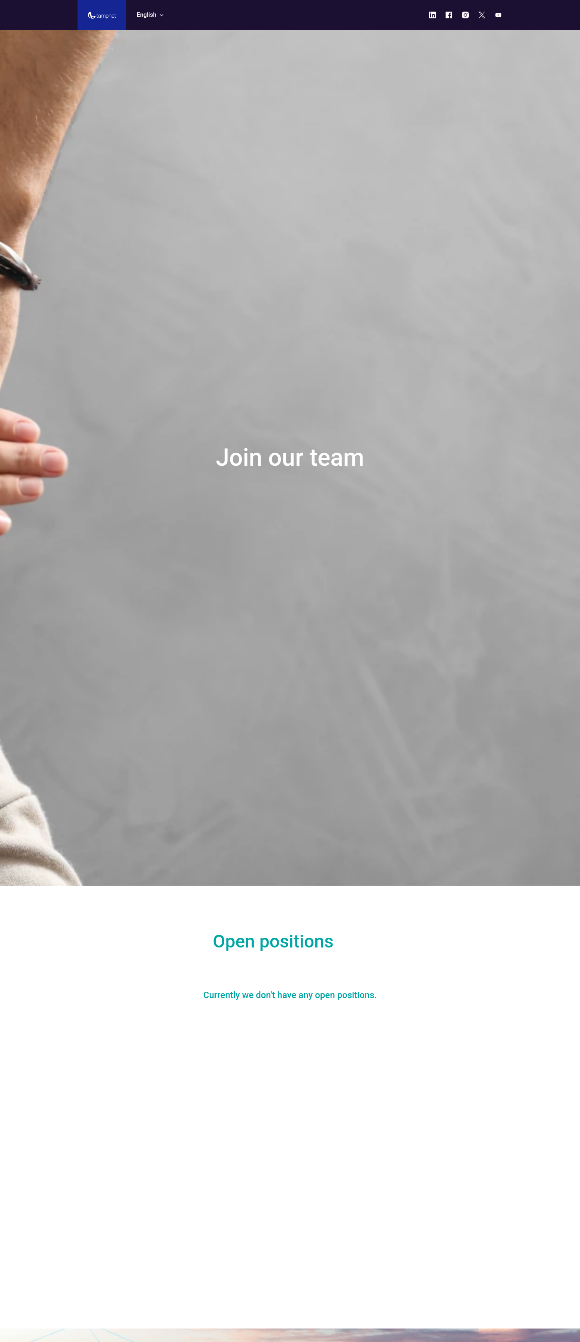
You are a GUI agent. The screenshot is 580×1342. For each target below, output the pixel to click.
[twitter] (481, 14)
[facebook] (448, 14)
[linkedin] (432, 14)
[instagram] (465, 14)
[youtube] (498, 14)
